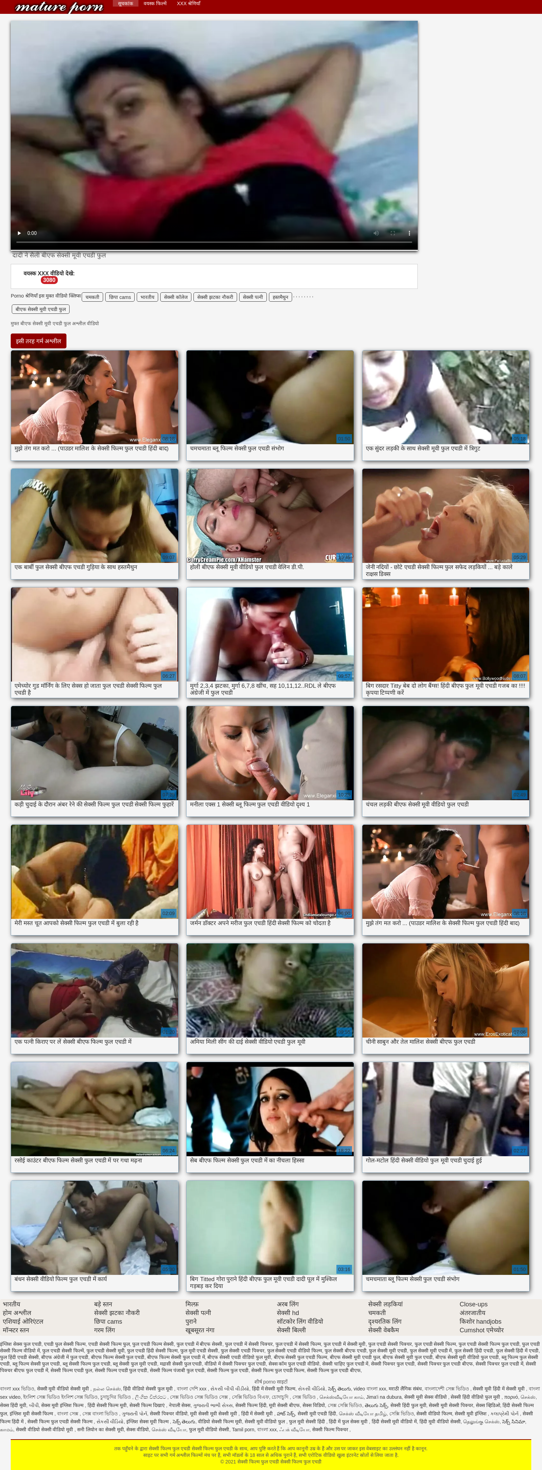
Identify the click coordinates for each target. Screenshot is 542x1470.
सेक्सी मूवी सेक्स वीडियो (426, 1397)
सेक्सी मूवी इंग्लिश (471, 1413)
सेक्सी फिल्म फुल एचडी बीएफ (334, 1370)
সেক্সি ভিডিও (401, 1413)
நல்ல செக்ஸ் (107, 1388)
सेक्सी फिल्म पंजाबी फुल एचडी (177, 1370)
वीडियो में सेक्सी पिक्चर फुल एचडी (235, 1364)
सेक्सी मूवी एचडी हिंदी (317, 1413)
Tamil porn (243, 1429)
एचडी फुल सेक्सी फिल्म (64, 1344)
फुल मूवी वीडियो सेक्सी (209, 1429)
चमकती (92, 297)
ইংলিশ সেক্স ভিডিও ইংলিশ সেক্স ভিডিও (60, 1397)
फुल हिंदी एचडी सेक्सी (19, 1357)
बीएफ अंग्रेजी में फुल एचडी (64, 1357)
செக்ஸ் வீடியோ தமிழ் (363, 1413)
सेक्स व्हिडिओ (488, 1405)
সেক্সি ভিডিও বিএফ (250, 1397)
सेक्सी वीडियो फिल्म (434, 1413)
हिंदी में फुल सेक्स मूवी (349, 1421)
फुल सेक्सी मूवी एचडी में (431, 1350)
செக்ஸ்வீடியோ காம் (341, 1397)
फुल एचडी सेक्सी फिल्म (435, 1344)
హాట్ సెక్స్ (286, 1413)
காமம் (6, 1429)
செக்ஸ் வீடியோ (169, 1429)
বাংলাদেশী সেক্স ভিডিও (447, 1388)
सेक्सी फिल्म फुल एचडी (228, 1370)
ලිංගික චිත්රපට (151, 1397)
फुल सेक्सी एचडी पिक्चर (242, 1350)
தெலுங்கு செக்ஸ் (481, 1421)
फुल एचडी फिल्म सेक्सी (153, 1344)
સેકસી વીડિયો (311, 1388)
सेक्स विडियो (313, 1405)
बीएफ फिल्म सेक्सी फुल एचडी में (176, 1357)
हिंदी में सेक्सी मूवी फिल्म (274, 1388)
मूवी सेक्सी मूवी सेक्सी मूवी (214, 1413)
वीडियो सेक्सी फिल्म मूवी (220, 1421)
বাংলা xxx (267, 1429)
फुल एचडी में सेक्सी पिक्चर (249, 1344)
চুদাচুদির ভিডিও (116, 1397)
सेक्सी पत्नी (253, 297)
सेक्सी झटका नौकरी (215, 297)
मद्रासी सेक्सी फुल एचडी (181, 1364)
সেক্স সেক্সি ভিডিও (345, 1405)
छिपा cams (120, 297)
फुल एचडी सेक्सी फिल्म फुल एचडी (489, 1344)
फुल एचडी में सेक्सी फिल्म (298, 1344)
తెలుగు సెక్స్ (376, 1405)
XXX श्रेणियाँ (188, 3)
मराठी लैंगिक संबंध (405, 1388)
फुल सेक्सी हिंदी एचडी (473, 1350)
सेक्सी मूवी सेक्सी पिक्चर (451, 1405)
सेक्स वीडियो (137, 1429)
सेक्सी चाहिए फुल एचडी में (345, 1364)
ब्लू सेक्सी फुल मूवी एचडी (135, 1364)
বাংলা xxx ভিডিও (17, 1388)
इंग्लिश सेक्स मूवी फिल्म (148, 1421)
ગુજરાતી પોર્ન (134, 1413)
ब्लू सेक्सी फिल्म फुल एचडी (86, 1364)
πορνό (511, 1397)
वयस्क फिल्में (155, 3)
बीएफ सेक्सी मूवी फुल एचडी (407, 1357)
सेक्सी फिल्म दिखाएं (147, 1405)
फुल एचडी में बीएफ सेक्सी (200, 1344)
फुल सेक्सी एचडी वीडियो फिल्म (294, 1350)
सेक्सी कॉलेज (176, 297)
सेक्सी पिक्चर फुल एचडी (393, 1364)
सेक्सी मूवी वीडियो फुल (266, 1421)
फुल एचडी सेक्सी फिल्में (63, 1350)
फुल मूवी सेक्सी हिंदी (307, 1421)
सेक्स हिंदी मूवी (13, 1405)
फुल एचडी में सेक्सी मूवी (345, 1344)
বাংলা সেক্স (68, 1413)
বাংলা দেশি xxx (192, 1388)
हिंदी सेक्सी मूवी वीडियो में (394, 1421)
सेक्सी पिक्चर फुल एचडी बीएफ (445, 1364)
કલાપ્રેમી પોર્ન (505, 1413)
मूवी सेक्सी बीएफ (284, 1405)
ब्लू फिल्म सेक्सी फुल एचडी (36, 1364)
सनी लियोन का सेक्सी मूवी (100, 1429)
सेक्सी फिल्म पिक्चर (331, 1429)
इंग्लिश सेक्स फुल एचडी (21, 1344)
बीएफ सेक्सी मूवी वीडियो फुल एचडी (467, 1357)
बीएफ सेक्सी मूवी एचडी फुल (41, 309)
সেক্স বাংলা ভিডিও (100, 1413)
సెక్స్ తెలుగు (339, 1388)
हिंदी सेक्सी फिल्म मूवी (107, 1405)
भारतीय (147, 297)
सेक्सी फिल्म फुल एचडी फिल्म (278, 1370)
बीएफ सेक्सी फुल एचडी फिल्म (300, 1357)
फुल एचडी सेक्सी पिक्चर (390, 1344)
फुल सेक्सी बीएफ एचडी (346, 1350)
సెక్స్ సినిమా (513, 1421)
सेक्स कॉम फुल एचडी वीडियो (294, 1364)
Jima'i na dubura (383, 1397)
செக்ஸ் (528, 1397)
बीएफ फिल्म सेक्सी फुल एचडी (118, 1357)
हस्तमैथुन (280, 297)
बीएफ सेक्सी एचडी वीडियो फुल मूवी (239, 1357)
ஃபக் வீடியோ (294, 1429)
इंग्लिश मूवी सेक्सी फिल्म (32, 1413)
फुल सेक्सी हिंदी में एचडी (517, 1350)
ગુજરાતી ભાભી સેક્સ (213, 1405)
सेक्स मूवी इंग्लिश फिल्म (63, 1405)
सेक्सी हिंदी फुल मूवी (408, 1405)
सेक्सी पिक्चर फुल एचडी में (499, 1364)
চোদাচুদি (281, 1397)
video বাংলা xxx (369, 1388)
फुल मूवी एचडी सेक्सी (199, 1350)
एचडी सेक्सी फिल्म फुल (109, 1344)
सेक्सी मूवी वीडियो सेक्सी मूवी (63, 1388)
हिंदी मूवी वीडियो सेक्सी (440, 1421)
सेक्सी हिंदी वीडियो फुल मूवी (476, 1397)
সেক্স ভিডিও (304, 1397)
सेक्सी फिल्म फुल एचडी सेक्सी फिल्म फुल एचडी (59, 8)
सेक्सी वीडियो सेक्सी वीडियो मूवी (45, 1429)
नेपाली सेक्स (180, 1405)
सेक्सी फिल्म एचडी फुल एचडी (121, 1370)
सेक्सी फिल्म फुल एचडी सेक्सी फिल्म (60, 1421)
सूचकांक (125, 3)
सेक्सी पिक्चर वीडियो (169, 1413)
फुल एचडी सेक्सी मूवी (106, 1350)
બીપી (34, 1405)
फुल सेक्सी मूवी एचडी (388, 1350)
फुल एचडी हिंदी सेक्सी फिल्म (152, 1350)
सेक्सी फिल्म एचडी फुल (71, 1370)
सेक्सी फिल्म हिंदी (251, 1405)
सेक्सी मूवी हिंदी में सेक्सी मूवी (499, 1388)
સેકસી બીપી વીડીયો (229, 1388)
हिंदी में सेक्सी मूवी (257, 1413)
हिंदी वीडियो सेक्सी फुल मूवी (148, 1388)
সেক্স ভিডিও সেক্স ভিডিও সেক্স (199, 1397)
